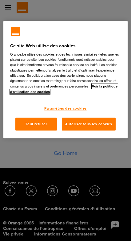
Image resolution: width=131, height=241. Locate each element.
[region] (65, 79)
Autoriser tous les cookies (88, 124)
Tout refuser (36, 124)
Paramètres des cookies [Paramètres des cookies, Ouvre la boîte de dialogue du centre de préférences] (65, 108)
